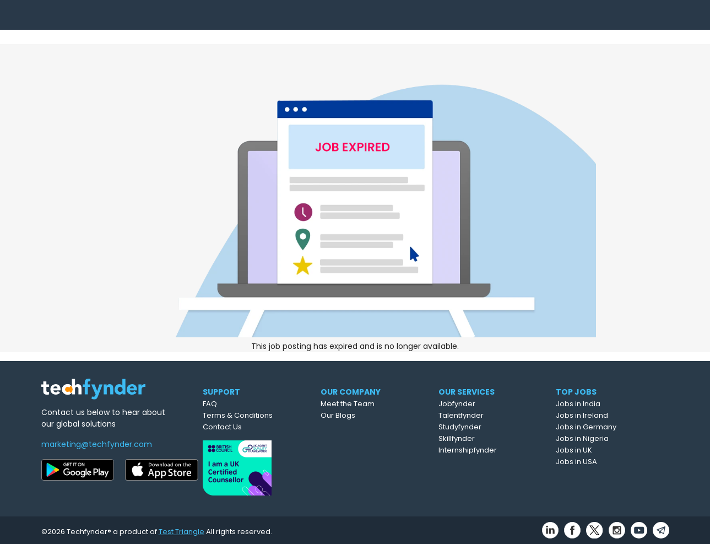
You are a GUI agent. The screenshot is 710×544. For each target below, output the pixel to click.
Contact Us (243, 427)
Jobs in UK (600, 450)
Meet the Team (374, 403)
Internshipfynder (494, 450)
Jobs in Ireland (608, 415)
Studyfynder (486, 427)
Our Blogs (364, 415)
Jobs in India (604, 403)
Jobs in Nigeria (608, 438)
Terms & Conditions (259, 415)
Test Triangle (181, 528)
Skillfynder (483, 438)
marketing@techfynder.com (96, 444)
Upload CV (420, 22)
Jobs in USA (603, 461)
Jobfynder (483, 403)
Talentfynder (488, 415)
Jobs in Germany (612, 427)
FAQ (231, 403)
